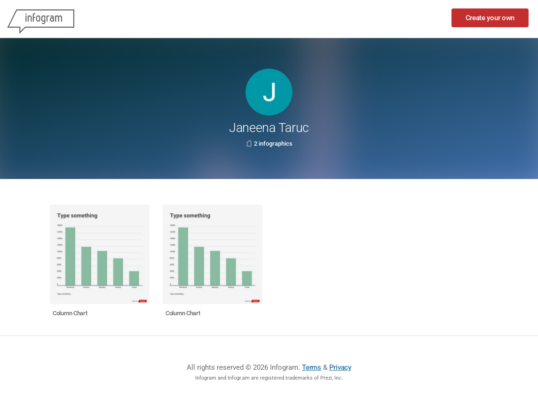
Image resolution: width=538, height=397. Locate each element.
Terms (311, 367)
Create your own (490, 18)
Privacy (340, 367)
